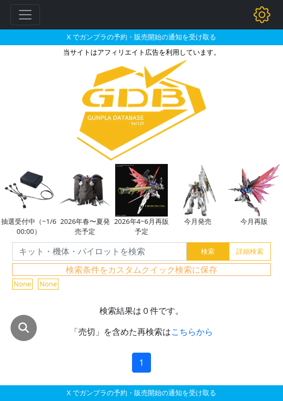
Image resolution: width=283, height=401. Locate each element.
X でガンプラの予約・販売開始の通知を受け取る (141, 37)
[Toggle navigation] (25, 14)
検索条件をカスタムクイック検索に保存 (141, 269)
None (22, 284)
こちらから (192, 331)
